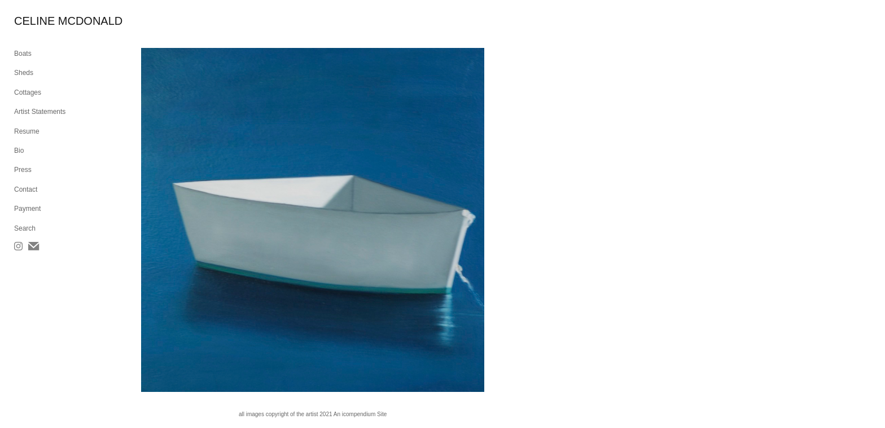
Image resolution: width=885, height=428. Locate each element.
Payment (27, 209)
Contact (25, 189)
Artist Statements (39, 112)
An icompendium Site (360, 414)
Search (25, 228)
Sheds (23, 73)
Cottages (27, 92)
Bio (19, 151)
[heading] (42, 21)
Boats (23, 54)
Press (23, 170)
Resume (27, 131)
